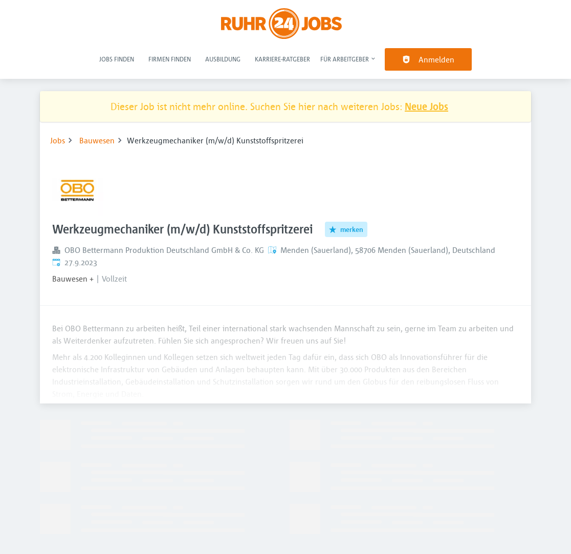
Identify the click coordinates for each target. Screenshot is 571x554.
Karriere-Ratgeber (282, 59)
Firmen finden (169, 59)
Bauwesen (97, 140)
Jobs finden (116, 59)
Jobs (57, 140)
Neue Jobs (426, 106)
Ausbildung (222, 59)
